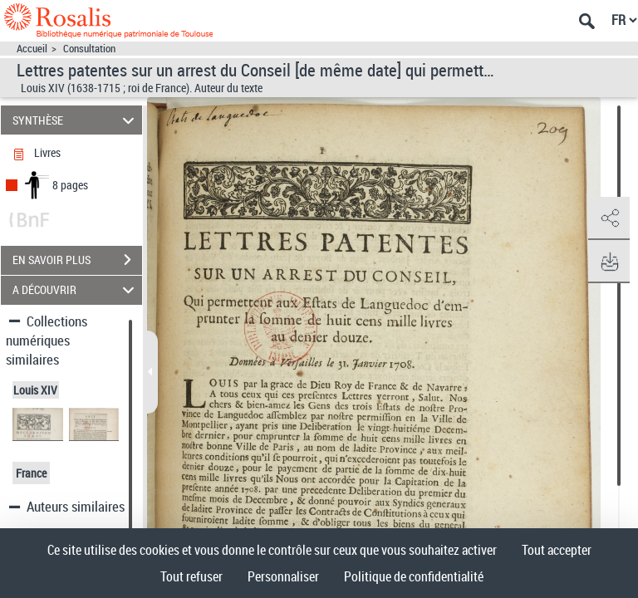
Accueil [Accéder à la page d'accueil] (32, 49)
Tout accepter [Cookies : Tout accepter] (556, 550)
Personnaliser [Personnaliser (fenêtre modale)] (283, 576)
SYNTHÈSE (76, 120)
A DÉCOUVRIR (76, 290)
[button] (609, 218)
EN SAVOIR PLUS (77, 260)
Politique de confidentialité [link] (413, 576)
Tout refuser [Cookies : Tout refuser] (191, 576)
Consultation (89, 49)
